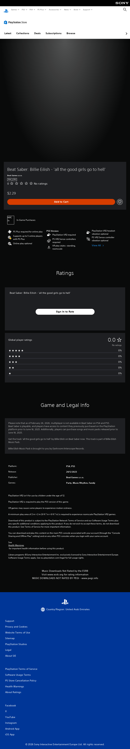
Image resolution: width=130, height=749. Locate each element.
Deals (37, 30)
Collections (22, 30)
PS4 (31, 9)
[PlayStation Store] (16, 19)
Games (14, 9)
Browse (71, 30)
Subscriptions (54, 30)
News (66, 9)
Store (75, 9)
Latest (7, 30)
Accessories (54, 9)
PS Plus (41, 9)
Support (86, 9)
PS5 (23, 9)
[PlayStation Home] (6, 9)
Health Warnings (16, 542)
